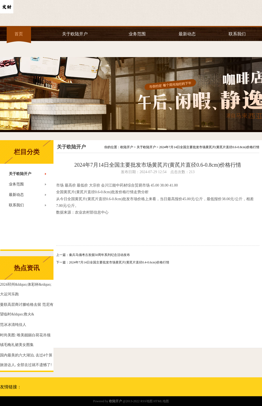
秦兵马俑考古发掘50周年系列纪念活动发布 (99, 255)
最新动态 (187, 34)
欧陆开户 (126, 147)
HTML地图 (161, 401)
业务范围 (137, 34)
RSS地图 (146, 401)
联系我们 (237, 34)
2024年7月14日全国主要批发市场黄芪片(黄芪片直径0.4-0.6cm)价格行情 (119, 262)
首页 (18, 34)
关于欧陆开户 (75, 34)
